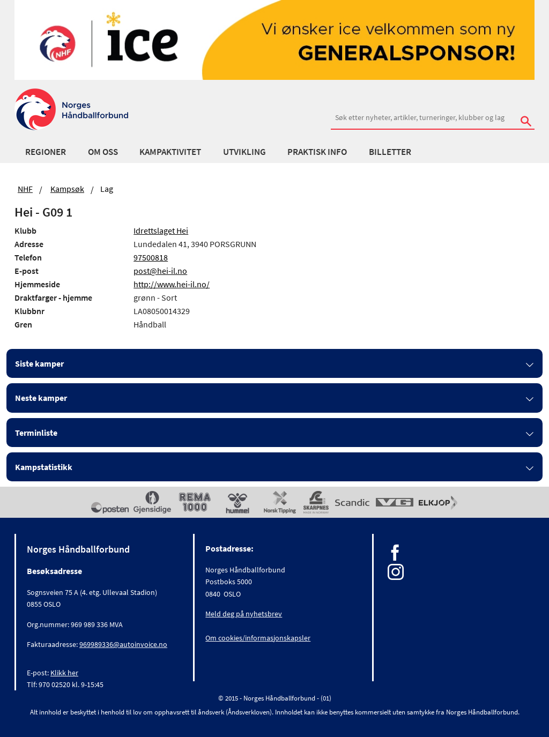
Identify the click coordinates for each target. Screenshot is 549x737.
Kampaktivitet (170, 152)
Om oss (103, 152)
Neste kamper (41, 397)
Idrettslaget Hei (160, 230)
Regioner (45, 152)
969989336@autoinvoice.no (123, 644)
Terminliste (36, 432)
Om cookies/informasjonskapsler (257, 638)
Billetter (390, 152)
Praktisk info (317, 152)
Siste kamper (39, 363)
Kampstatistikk (43, 466)
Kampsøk (67, 188)
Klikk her (64, 673)
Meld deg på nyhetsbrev (243, 614)
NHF (25, 188)
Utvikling (244, 152)
